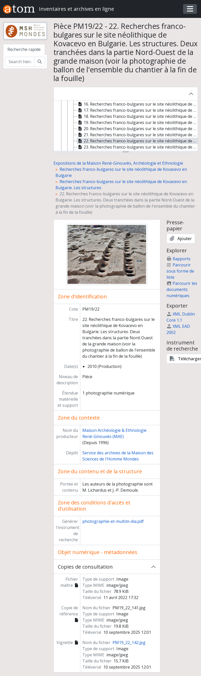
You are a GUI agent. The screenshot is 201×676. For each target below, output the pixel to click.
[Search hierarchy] (20, 61)
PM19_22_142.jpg (129, 642)
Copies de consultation (85, 566)
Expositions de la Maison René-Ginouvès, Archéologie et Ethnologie (118, 163)
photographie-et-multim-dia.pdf (113, 521)
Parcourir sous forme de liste (180, 271)
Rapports (178, 259)
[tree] (126, 126)
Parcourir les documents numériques (181, 289)
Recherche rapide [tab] (24, 49)
